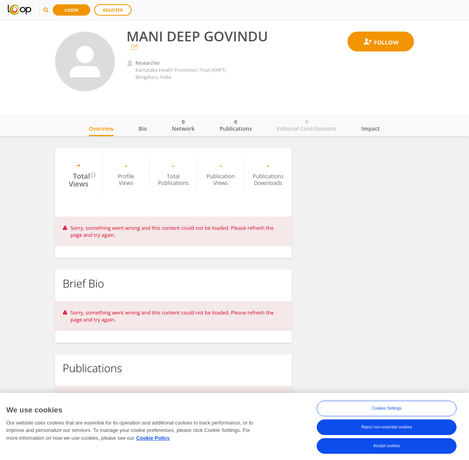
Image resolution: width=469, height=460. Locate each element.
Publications (235, 125)
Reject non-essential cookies (386, 427)
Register (113, 10)
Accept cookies (386, 446)
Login (71, 10)
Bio (143, 128)
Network (183, 125)
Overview (101, 128)
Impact (371, 128)
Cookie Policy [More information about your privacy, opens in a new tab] (152, 438)
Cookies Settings (387, 409)
